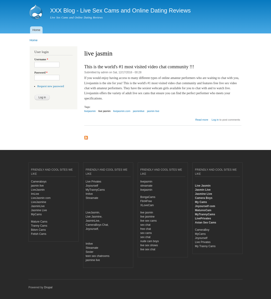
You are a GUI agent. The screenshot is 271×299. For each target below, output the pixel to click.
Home (36, 30)
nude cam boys (149, 241)
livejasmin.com (121, 111)
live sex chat (147, 249)
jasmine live (93, 260)
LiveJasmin (38, 189)
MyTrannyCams (95, 189)
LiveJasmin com (41, 198)
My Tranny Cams (205, 246)
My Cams (201, 202)
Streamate (92, 198)
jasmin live (153, 111)
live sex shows (149, 245)
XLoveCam (147, 205)
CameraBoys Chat (97, 224)
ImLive (35, 193)
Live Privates (93, 181)
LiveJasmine (38, 202)
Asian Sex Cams (205, 222)
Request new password (50, 86)
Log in (215, 119)
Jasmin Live (203, 189)
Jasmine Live (39, 210)
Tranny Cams (39, 225)
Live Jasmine (94, 216)
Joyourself (92, 185)
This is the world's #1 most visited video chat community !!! (139, 66)
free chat (145, 229)
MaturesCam (203, 210)
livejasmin (90, 111)
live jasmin (104, 111)
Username (41, 59)
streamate (146, 185)
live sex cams (148, 220)
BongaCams (147, 197)
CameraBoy (202, 229)
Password (41, 72)
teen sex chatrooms (98, 256)
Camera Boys (203, 198)
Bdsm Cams (38, 229)
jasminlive (138, 111)
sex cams (146, 233)
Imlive (89, 193)
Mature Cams (39, 221)
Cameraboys (38, 181)
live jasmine (147, 216)
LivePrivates (203, 218)
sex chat (145, 224)
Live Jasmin (203, 185)
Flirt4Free (146, 201)
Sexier (89, 251)
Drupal (48, 287)
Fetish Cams (38, 234)
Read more (201, 119)
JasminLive (38, 206)
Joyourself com (205, 206)
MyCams (36, 214)
